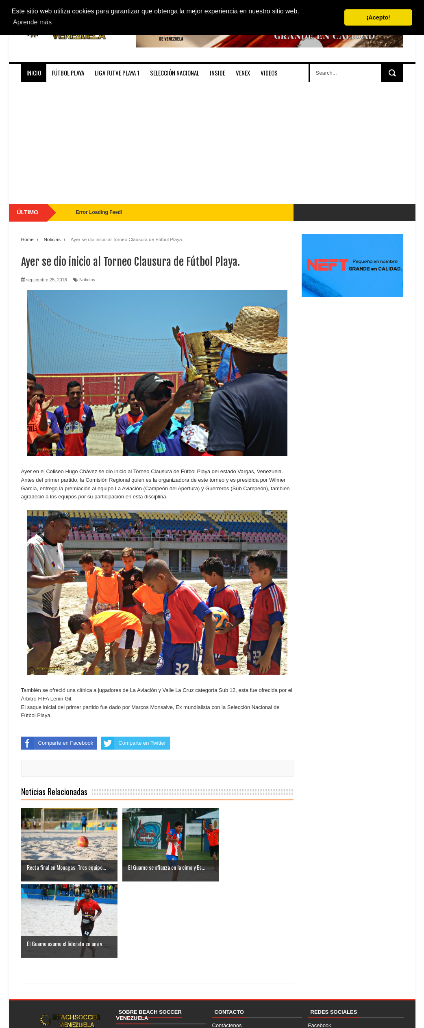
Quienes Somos (135, 955)
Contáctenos (227, 949)
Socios (124, 963)
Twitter (316, 974)
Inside (217, 72)
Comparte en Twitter (133, 743)
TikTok (315, 966)
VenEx (243, 72)
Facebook (319, 949)
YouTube (318, 982)
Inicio (33, 72)
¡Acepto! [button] (378, 17)
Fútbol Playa (68, 72)
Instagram (320, 957)
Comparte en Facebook (57, 743)
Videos (269, 72)
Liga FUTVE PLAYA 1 (117, 72)
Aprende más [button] (32, 22)
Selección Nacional (174, 72)
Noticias (87, 279)
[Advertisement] (212, 143)
